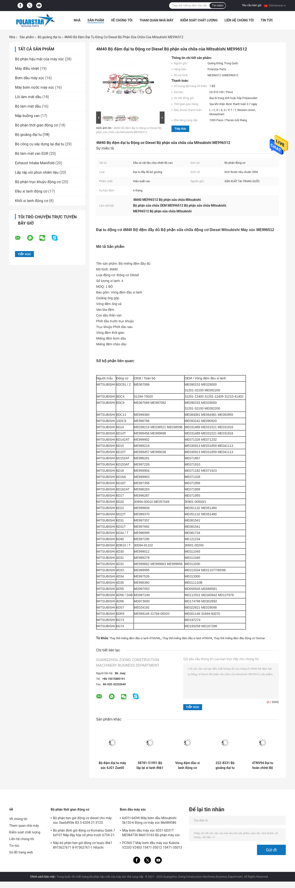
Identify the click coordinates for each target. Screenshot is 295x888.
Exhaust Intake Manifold (34, 163)
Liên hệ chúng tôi (239, 20)
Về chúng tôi (122, 20)
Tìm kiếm (217, 5)
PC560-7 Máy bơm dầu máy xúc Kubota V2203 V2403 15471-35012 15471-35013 (152, 845)
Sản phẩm (95, 20)
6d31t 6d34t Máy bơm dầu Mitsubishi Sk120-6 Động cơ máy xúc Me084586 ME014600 (149, 821)
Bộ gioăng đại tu (49, 37)
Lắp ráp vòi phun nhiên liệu (37, 172)
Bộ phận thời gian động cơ (36, 125)
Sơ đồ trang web (21, 852)
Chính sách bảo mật (42, 876)
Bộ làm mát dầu (28, 106)
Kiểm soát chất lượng (199, 20)
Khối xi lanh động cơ (31, 201)
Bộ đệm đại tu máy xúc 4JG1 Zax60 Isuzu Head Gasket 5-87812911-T (112, 765)
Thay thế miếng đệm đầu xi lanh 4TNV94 (187, 638)
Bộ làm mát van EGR (31, 153)
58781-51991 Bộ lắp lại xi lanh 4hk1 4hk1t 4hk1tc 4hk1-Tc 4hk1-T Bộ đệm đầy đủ (149, 765)
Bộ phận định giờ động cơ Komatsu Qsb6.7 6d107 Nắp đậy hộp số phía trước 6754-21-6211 (84, 833)
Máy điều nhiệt (27, 68)
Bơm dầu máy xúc (29, 78)
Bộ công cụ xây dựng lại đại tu (39, 144)
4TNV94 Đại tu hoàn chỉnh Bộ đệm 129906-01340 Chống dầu (262, 765)
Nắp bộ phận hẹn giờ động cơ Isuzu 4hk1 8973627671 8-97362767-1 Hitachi (82, 845)
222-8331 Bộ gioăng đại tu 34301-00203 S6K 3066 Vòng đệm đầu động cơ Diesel (225, 765)
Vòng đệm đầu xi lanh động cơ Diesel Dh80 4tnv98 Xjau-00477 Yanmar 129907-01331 (187, 765)
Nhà (77, 20)
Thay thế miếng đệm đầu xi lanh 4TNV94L (135, 638)
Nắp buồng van (27, 116)
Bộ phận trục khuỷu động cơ (38, 182)
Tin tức (267, 20)
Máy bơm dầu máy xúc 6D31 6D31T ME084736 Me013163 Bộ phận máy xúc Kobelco (151, 833)
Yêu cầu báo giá (251, 5)
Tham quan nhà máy (156, 20)
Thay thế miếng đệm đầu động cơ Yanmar (239, 638)
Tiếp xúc (180, 128)
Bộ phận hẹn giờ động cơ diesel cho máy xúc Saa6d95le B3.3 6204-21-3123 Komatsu (82, 821)
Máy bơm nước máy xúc (34, 87)
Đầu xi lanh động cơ (31, 191)
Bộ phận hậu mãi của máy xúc (39, 59)
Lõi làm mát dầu (28, 97)
